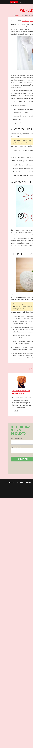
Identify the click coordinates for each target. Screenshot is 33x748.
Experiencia (29, 483)
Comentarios (20, 483)
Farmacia (11, 483)
